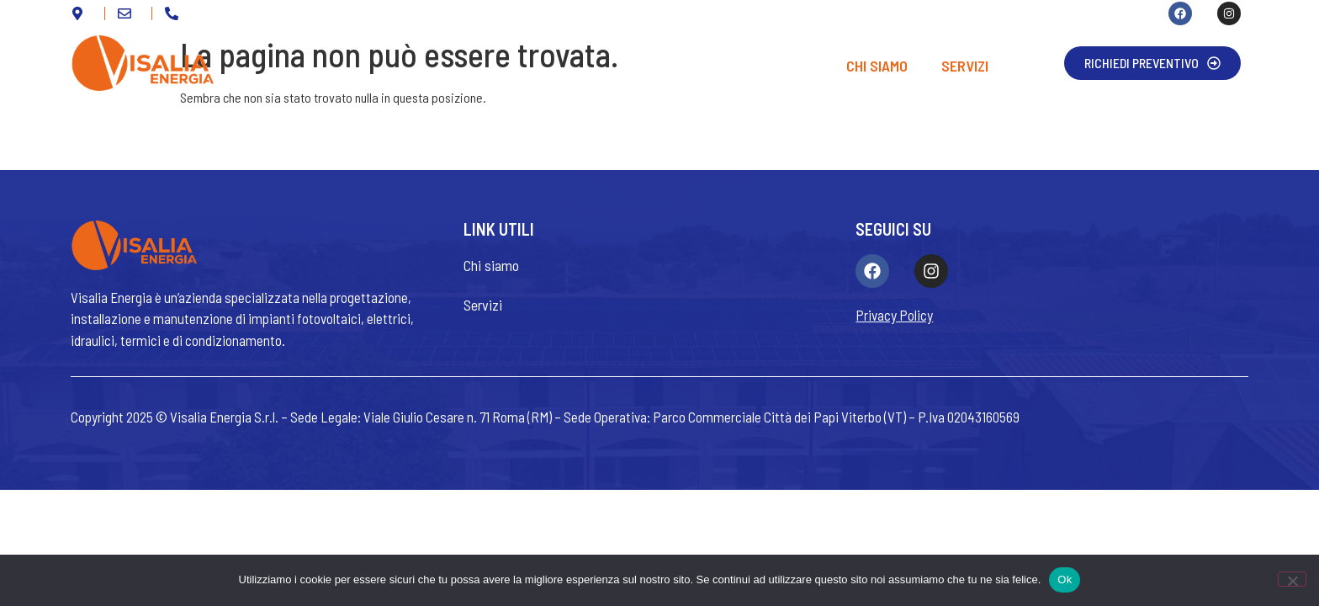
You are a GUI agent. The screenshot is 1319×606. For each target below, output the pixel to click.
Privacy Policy (894, 314)
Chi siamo (877, 65)
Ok (1064, 579)
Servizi (964, 65)
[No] (1292, 579)
